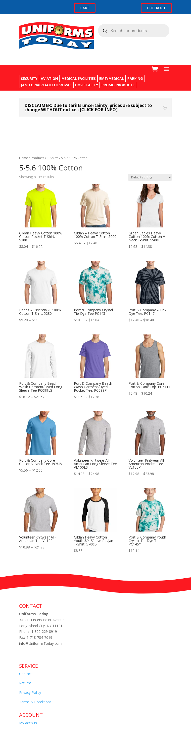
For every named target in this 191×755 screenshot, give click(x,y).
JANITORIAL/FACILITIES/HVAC (46, 85)
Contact (25, 673)
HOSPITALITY (86, 85)
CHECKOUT (156, 7)
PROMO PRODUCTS (118, 85)
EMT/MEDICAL (111, 78)
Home (23, 158)
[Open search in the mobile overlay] (134, 30)
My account (28, 722)
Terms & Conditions (35, 702)
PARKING (135, 78)
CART (84, 7)
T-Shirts (52, 158)
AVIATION (49, 78)
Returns (25, 683)
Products (37, 158)
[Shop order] (150, 177)
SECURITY (29, 78)
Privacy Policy (30, 692)
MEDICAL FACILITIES (78, 78)
